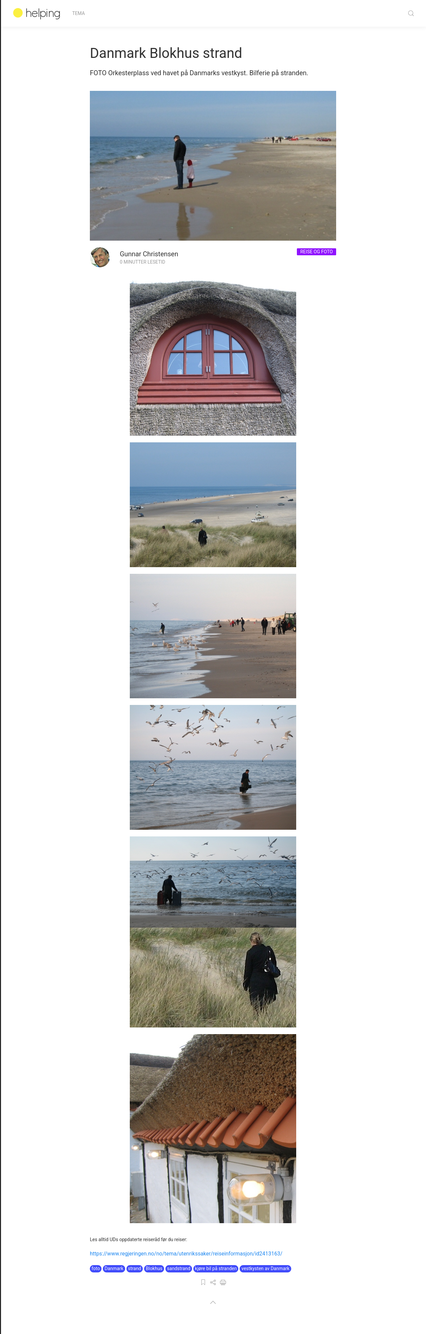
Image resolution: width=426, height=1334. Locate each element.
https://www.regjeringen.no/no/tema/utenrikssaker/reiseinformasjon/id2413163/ (186, 1253)
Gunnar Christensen (149, 254)
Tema (78, 13)
